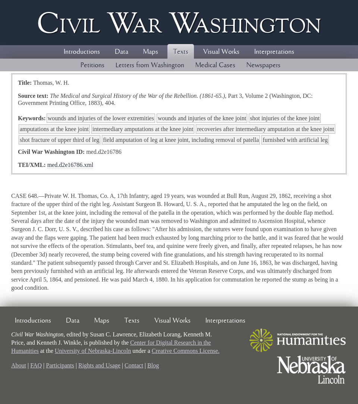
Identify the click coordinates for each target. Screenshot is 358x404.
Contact (134, 365)
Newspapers (263, 65)
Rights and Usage (99, 365)
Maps (150, 52)
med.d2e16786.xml (70, 165)
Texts (180, 52)
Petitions (92, 65)
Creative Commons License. (186, 351)
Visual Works (221, 52)
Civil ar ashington (179, 22)
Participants (60, 365)
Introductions (82, 52)
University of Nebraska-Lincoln (93, 351)
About (18, 365)
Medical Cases (215, 65)
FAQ (36, 365)
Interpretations (274, 52)
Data (121, 52)
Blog (153, 365)
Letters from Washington (150, 65)
